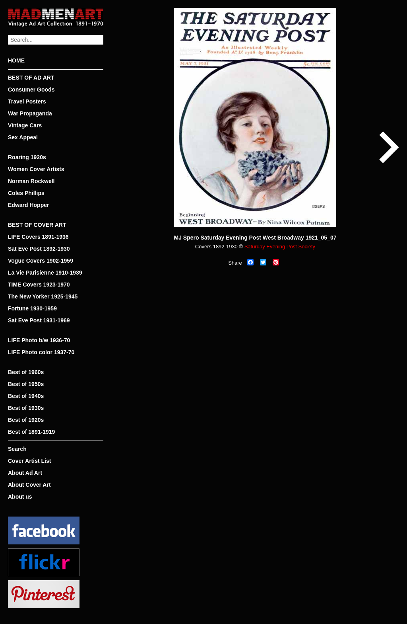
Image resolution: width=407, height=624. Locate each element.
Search (17, 449)
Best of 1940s (26, 396)
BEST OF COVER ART (37, 225)
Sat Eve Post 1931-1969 (39, 320)
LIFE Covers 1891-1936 (38, 237)
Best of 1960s (26, 372)
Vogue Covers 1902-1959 (40, 260)
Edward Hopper (28, 205)
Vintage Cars (25, 125)
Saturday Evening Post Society (280, 247)
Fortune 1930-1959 (32, 308)
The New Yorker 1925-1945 (43, 296)
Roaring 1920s (27, 157)
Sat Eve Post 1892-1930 (39, 249)
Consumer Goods (31, 89)
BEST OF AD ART (31, 77)
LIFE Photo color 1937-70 (41, 352)
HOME (16, 60)
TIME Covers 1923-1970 (39, 284)
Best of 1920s (26, 420)
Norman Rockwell (31, 181)
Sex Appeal (23, 137)
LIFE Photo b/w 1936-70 (39, 340)
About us (20, 496)
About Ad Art (25, 473)
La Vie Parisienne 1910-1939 (45, 272)
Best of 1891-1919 (31, 432)
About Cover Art (29, 485)
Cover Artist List (29, 461)
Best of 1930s (26, 408)
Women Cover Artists (36, 169)
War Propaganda (30, 113)
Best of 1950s (26, 384)
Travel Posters (27, 101)
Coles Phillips (26, 193)
